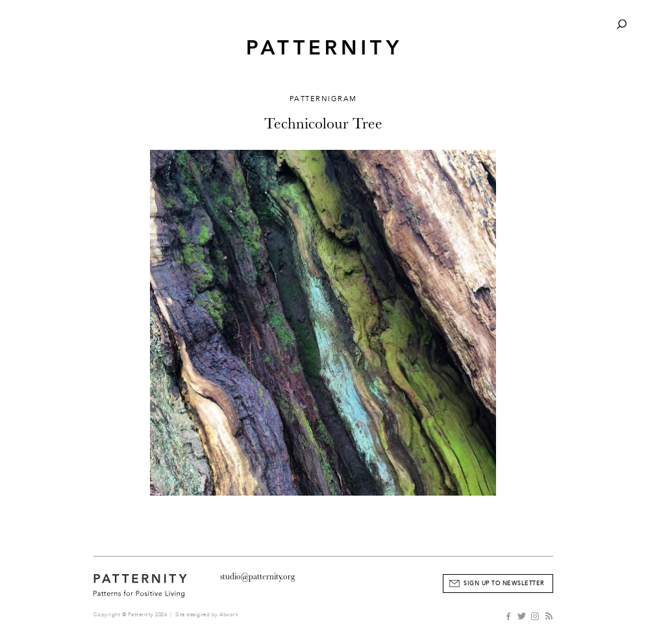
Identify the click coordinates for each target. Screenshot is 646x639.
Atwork (228, 615)
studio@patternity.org (257, 576)
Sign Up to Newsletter (504, 583)
